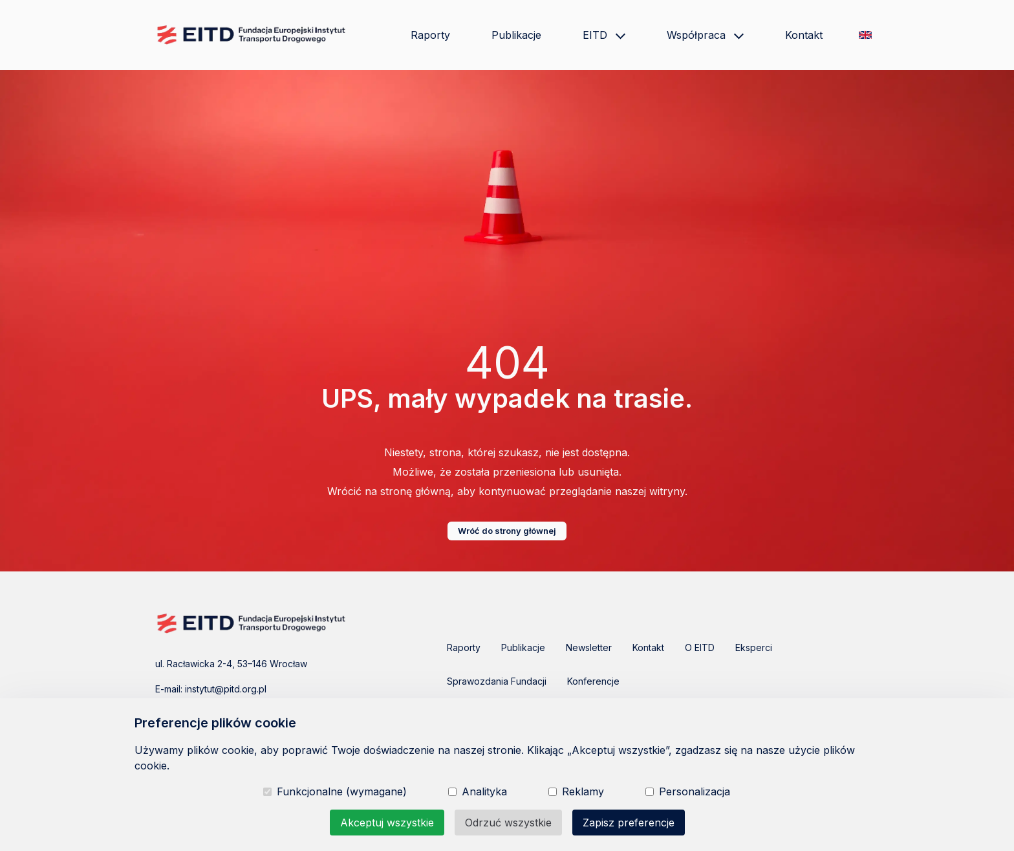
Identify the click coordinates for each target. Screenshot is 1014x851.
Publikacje (516, 34)
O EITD (700, 647)
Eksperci (753, 647)
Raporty (430, 34)
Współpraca (705, 35)
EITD (604, 35)
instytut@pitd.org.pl (225, 688)
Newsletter (589, 647)
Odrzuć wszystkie (508, 822)
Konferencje (593, 681)
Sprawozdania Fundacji (496, 681)
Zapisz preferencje (628, 822)
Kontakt (804, 34)
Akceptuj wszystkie (387, 822)
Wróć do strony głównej (507, 530)
